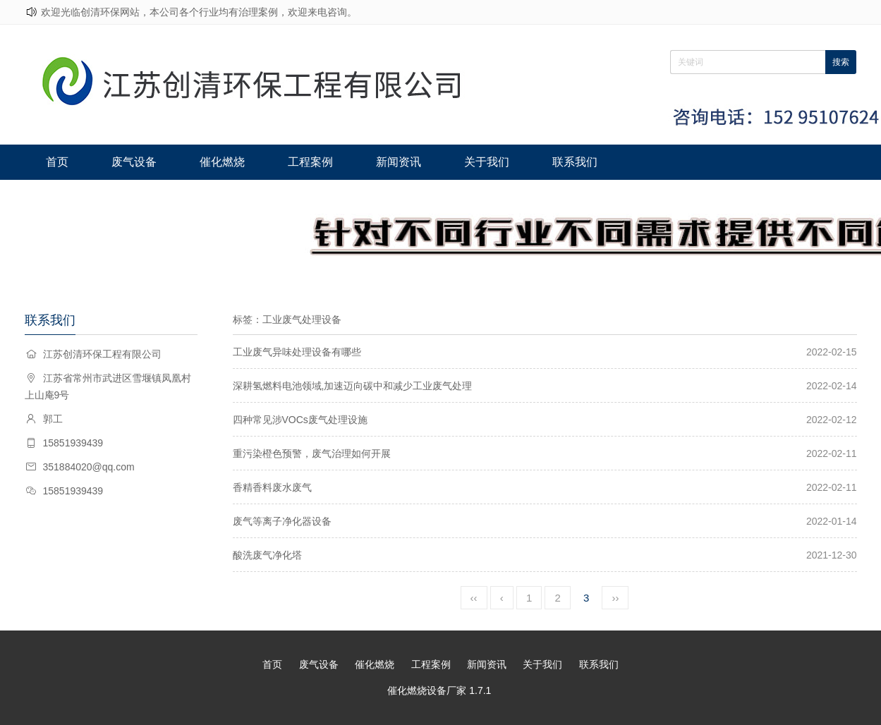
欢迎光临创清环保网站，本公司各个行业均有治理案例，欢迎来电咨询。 (199, 12)
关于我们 (469, 162)
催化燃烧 (213, 162)
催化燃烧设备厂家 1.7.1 (439, 690)
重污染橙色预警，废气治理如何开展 (312, 453)
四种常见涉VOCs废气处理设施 (300, 419)
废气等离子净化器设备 (282, 521)
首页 (55, 162)
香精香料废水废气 (272, 487)
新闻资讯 (384, 162)
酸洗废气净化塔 (267, 555)
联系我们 (554, 162)
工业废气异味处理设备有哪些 (297, 352)
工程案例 (299, 162)
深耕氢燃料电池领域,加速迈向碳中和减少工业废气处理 (353, 385)
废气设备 (129, 162)
